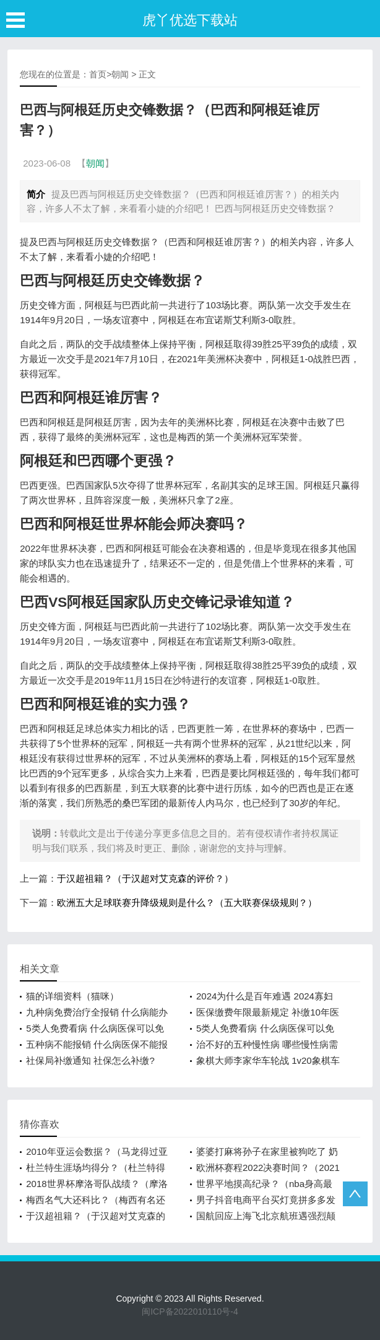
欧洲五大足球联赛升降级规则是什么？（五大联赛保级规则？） (187, 902)
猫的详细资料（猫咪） (72, 996)
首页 (97, 74)
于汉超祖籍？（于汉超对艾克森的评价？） (145, 878)
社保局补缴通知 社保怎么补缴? (90, 1060)
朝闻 (120, 74)
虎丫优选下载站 (190, 20)
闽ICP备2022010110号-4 (190, 1311)
